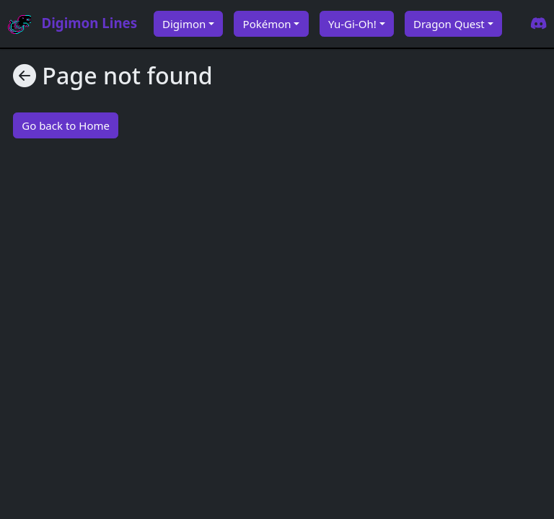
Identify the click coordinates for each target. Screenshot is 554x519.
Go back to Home (66, 125)
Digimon (184, 24)
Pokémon (267, 24)
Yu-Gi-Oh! (352, 24)
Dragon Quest (449, 24)
